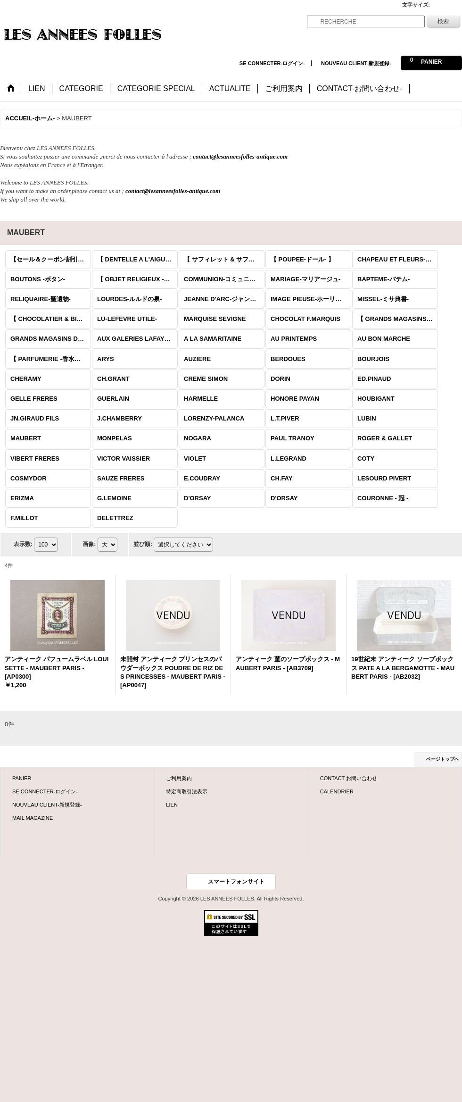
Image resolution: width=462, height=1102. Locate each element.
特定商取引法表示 (186, 791)
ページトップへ (442, 759)
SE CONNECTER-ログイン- (272, 63)
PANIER (21, 778)
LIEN (172, 805)
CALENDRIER (337, 791)
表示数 (23, 544)
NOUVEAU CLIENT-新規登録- (356, 63)
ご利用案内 (179, 778)
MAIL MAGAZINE (32, 818)
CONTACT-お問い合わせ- (349, 778)
